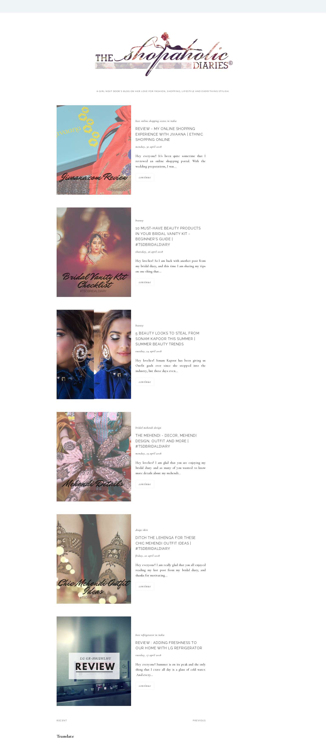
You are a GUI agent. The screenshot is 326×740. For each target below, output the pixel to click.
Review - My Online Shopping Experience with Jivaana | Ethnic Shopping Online (169, 134)
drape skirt (142, 530)
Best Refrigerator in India (150, 635)
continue (145, 177)
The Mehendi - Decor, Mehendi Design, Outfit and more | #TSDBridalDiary (166, 440)
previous (199, 720)
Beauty (140, 220)
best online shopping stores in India (156, 121)
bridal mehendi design (148, 427)
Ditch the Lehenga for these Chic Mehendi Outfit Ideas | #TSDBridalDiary (166, 543)
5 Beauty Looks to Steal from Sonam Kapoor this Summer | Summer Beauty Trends (167, 338)
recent (62, 720)
